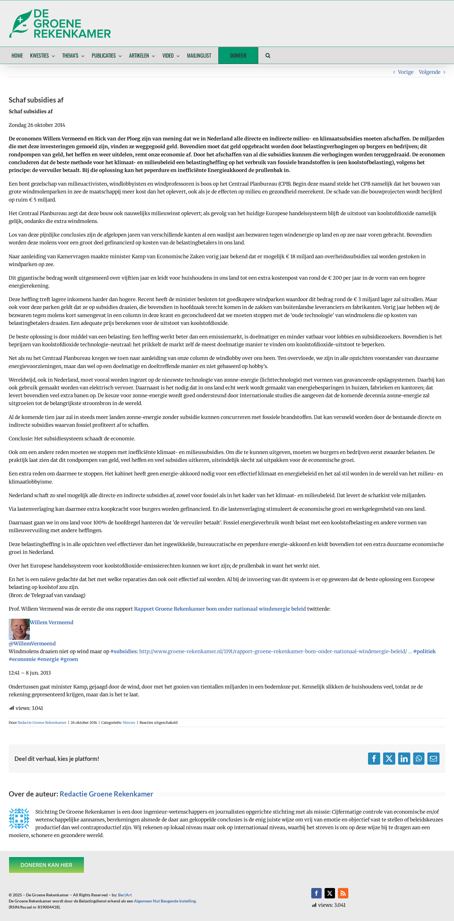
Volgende (429, 72)
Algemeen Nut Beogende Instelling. (165, 900)
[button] (268, 55)
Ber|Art (125, 894)
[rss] (343, 893)
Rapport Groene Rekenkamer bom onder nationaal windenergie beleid (220, 609)
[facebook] (316, 893)
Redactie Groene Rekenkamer (42, 722)
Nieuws (129, 722)
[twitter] (330, 893)
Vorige (405, 72)
